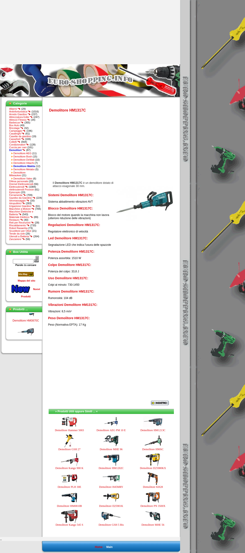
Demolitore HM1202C (111, 468)
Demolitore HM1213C (152, 430)
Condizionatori (19, 144)
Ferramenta (17, 195)
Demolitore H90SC (153, 449)
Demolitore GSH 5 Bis (111, 524)
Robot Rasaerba (18, 228)
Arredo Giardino (20, 114)
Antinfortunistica (20, 111)
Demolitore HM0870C (26, 323)
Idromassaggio (19, 200)
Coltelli (14, 141)
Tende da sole (17, 233)
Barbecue (16, 122)
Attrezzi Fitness (19, 119)
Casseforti (16, 139)
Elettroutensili (18, 186)
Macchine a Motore (21, 208)
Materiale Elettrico (21, 217)
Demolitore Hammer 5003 (69, 430)
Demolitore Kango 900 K (69, 468)
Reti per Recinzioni (21, 222)
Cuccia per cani (18, 147)
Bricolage (16, 128)
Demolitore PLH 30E (69, 487)
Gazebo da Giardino (22, 197)
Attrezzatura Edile (21, 117)
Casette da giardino (20, 136)
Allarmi (15, 108)
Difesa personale (18, 181)
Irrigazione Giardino (22, 206)
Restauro (16, 219)
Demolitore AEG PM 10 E (111, 430)
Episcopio (14, 192)
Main (109, 547)
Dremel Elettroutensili (21, 184)
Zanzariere (17, 239)
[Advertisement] (38, 32)
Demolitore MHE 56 (153, 524)
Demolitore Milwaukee (17, 174)
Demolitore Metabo (24, 169)
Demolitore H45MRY (111, 487)
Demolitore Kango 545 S (69, 524)
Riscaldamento (19, 225)
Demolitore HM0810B (69, 506)
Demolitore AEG (22, 153)
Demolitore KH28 (153, 487)
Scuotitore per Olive (20, 230)
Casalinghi (17, 133)
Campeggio (17, 130)
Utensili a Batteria (21, 236)
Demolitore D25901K (111, 506)
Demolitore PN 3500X (152, 506)
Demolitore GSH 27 (69, 449)
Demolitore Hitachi (23, 163)
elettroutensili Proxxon (21, 189)
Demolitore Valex (22, 178)
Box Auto (14, 125)
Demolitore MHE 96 (111, 449)
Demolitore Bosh (22, 156)
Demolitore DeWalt (23, 159)
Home (98, 547)
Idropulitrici (17, 203)
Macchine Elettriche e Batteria (21, 213)
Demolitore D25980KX (153, 468)
